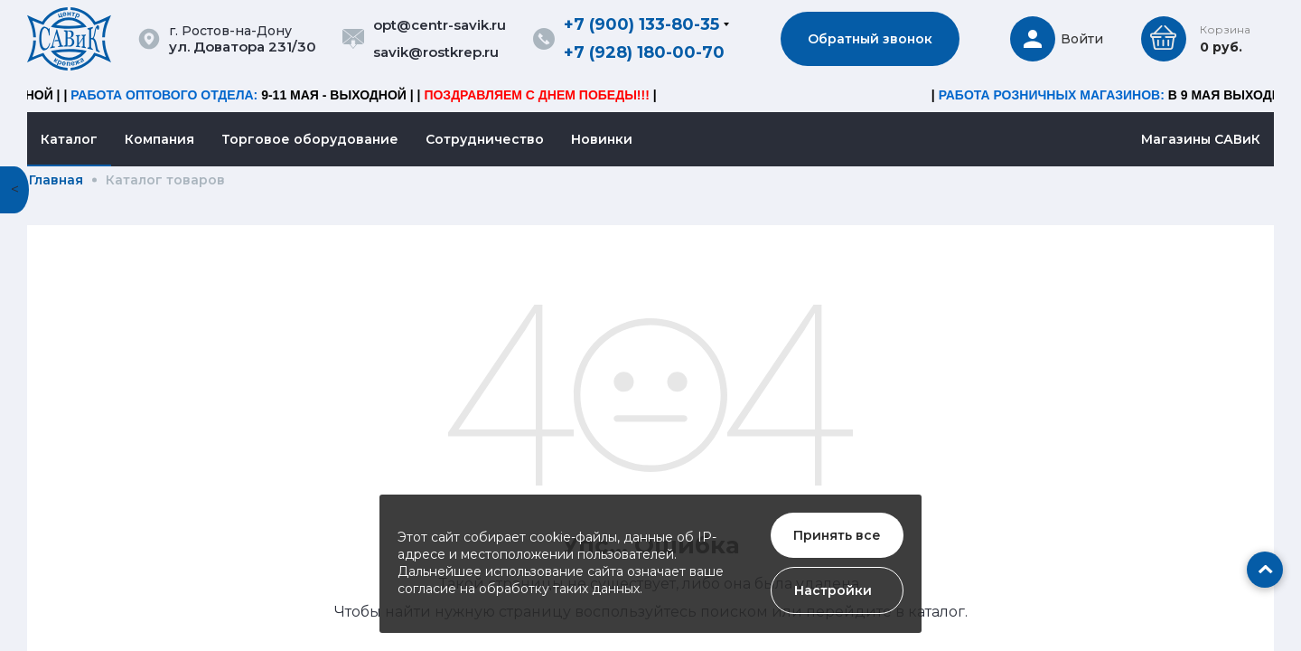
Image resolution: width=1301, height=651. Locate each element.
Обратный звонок (870, 39)
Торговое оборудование (309, 139)
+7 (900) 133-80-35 (641, 24)
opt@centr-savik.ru (439, 24)
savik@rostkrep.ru (436, 52)
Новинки (601, 139)
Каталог (69, 139)
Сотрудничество (485, 139)
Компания (159, 139)
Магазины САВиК (1200, 139)
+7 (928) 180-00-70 (644, 52)
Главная (56, 180)
